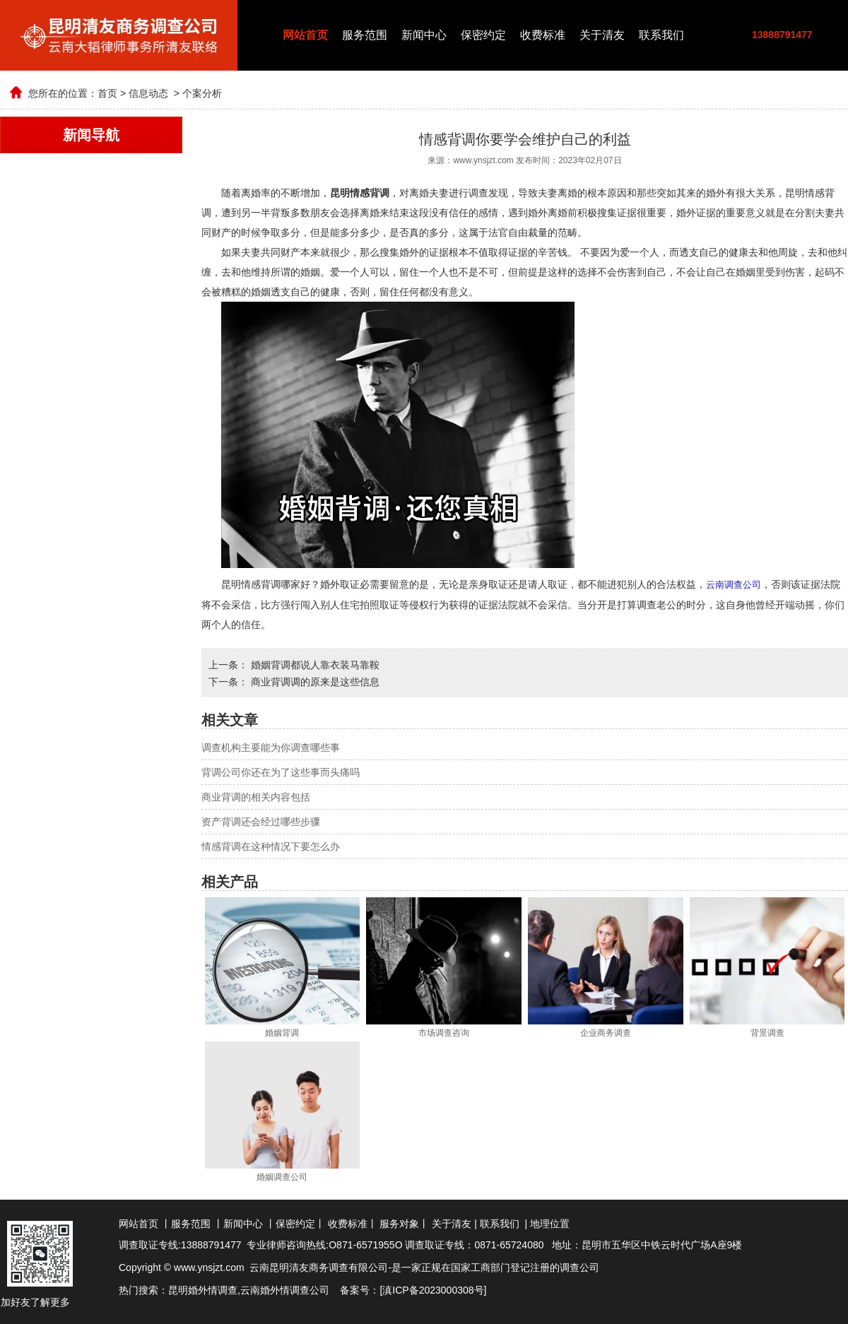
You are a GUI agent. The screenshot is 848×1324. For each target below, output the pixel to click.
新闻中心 (424, 35)
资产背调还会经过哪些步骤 (260, 821)
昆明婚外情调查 (202, 1289)
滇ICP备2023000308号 (432, 1289)
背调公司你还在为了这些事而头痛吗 (280, 771)
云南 (250, 1289)
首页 (107, 93)
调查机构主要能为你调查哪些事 (270, 746)
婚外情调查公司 (294, 1289)
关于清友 (602, 35)
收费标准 (542, 35)
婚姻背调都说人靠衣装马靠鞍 (313, 664)
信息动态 (148, 93)
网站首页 (305, 35)
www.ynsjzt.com (483, 160)
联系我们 (661, 35)
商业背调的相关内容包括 (255, 796)
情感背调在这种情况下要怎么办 (270, 845)
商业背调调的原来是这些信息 (313, 681)
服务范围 (364, 35)
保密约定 (483, 35)
